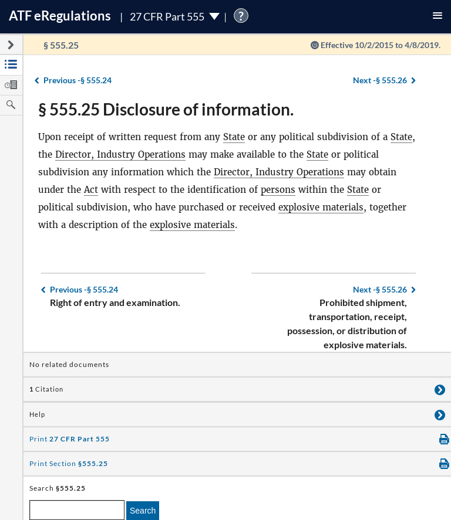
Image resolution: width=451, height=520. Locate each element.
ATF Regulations (60, 15)
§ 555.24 (77, 80)
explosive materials (321, 207)
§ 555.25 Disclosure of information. (166, 109)
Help (37, 414)
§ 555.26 (380, 80)
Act (91, 189)
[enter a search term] (76, 510)
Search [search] (143, 510)
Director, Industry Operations (120, 154)
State (234, 136)
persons (278, 189)
